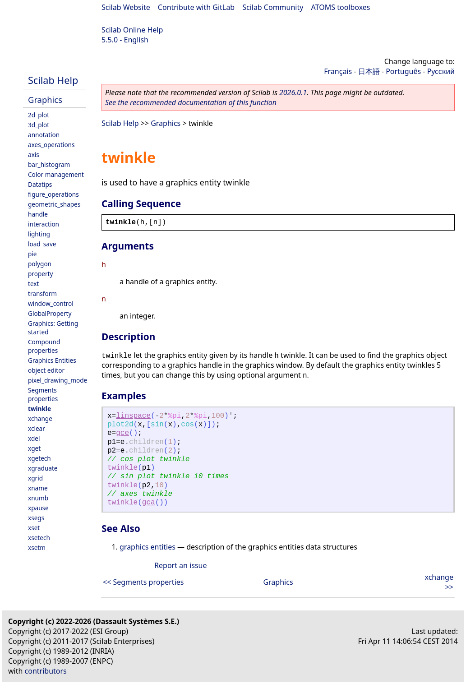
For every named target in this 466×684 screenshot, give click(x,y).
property (40, 273)
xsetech (39, 537)
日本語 (369, 71)
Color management (56, 174)
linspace (133, 416)
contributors (46, 671)
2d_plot (38, 115)
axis (33, 154)
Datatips (40, 184)
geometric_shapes (54, 204)
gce (122, 433)
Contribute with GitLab (196, 7)
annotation (44, 134)
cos (187, 425)
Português (403, 71)
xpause (38, 508)
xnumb (38, 498)
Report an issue (180, 565)
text (33, 283)
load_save (42, 244)
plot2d (120, 425)
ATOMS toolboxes (340, 7)
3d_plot (38, 124)
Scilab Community (272, 7)
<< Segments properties (143, 582)
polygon (39, 263)
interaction (43, 224)
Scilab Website (126, 7)
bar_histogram (49, 164)
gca (148, 503)
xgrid (35, 478)
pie (32, 254)
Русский (441, 71)
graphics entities (147, 547)
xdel (34, 438)
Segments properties (43, 394)
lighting (39, 234)
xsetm (37, 547)
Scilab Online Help (132, 30)
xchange (40, 418)
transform (42, 293)
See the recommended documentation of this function (191, 102)
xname (38, 488)
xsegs (36, 517)
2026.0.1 (293, 92)
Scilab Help (53, 80)
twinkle (39, 408)
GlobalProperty (49, 313)
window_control (51, 303)
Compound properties (44, 346)
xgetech (39, 458)
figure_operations (53, 194)
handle (38, 214)
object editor (46, 370)
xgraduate (42, 468)
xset (34, 527)
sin (157, 425)
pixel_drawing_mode (57, 380)
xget (34, 448)
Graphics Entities (52, 360)
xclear (36, 428)
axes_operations (51, 144)
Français (338, 71)
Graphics (45, 99)
